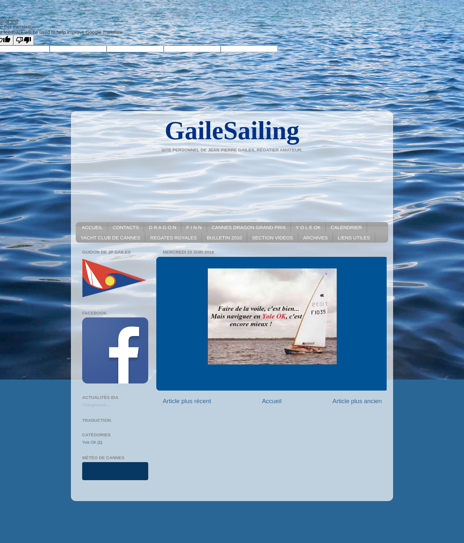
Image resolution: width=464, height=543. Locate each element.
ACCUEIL (92, 227)
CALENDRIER (346, 227)
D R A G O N (162, 227)
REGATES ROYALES (173, 237)
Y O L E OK (308, 227)
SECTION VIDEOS (272, 237)
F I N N (194, 227)
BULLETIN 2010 (224, 237)
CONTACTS (126, 227)
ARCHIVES (315, 237)
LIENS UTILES (354, 237)
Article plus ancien (357, 401)
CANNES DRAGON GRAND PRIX (249, 227)
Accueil (272, 401)
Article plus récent (187, 401)
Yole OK (89, 442)
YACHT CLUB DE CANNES (110, 237)
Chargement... (96, 404)
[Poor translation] (23, 40)
